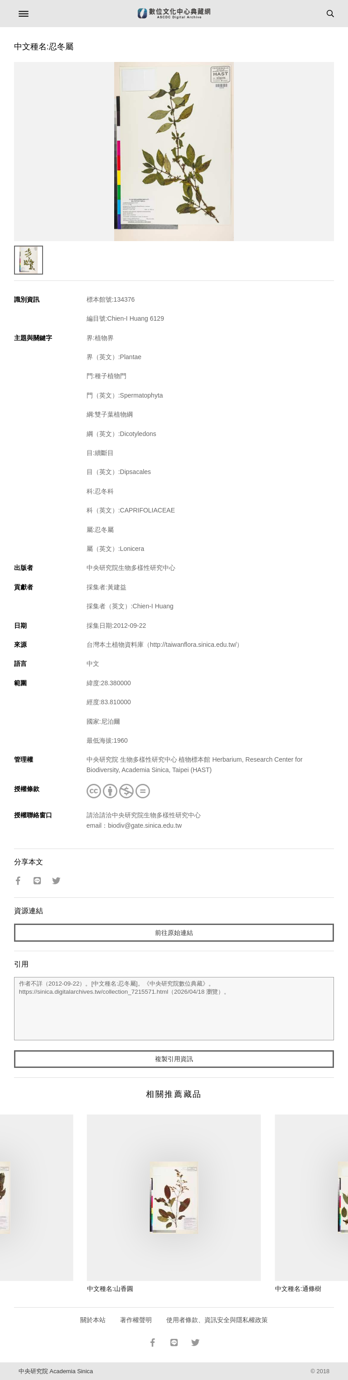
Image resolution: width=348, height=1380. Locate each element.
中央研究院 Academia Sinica (56, 1371)
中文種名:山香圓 (110, 1288)
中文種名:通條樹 (298, 1288)
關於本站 (93, 1319)
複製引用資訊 (174, 1058)
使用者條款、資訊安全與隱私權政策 (217, 1319)
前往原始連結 (174, 932)
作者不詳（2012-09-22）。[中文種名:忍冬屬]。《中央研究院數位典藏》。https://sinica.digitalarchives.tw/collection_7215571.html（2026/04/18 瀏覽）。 (174, 1008)
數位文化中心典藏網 (174, 13)
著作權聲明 (136, 1319)
